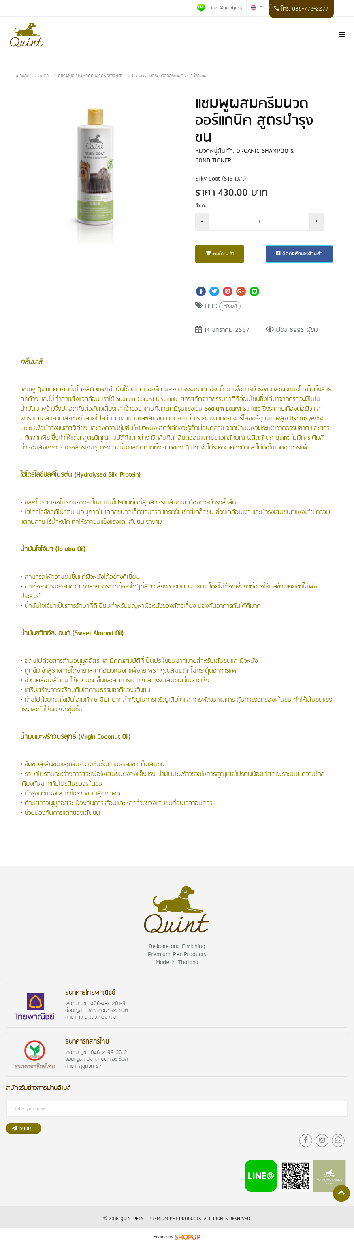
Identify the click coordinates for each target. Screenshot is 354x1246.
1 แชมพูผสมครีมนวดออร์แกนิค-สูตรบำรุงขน (169, 76)
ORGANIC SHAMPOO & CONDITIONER (90, 76)
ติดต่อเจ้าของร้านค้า (299, 253)
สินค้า (43, 76)
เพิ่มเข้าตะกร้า (219, 253)
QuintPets (131, 1218)
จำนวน (201, 206)
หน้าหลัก (22, 76)
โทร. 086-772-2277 (301, 9)
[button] (159, 106)
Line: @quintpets (219, 8)
